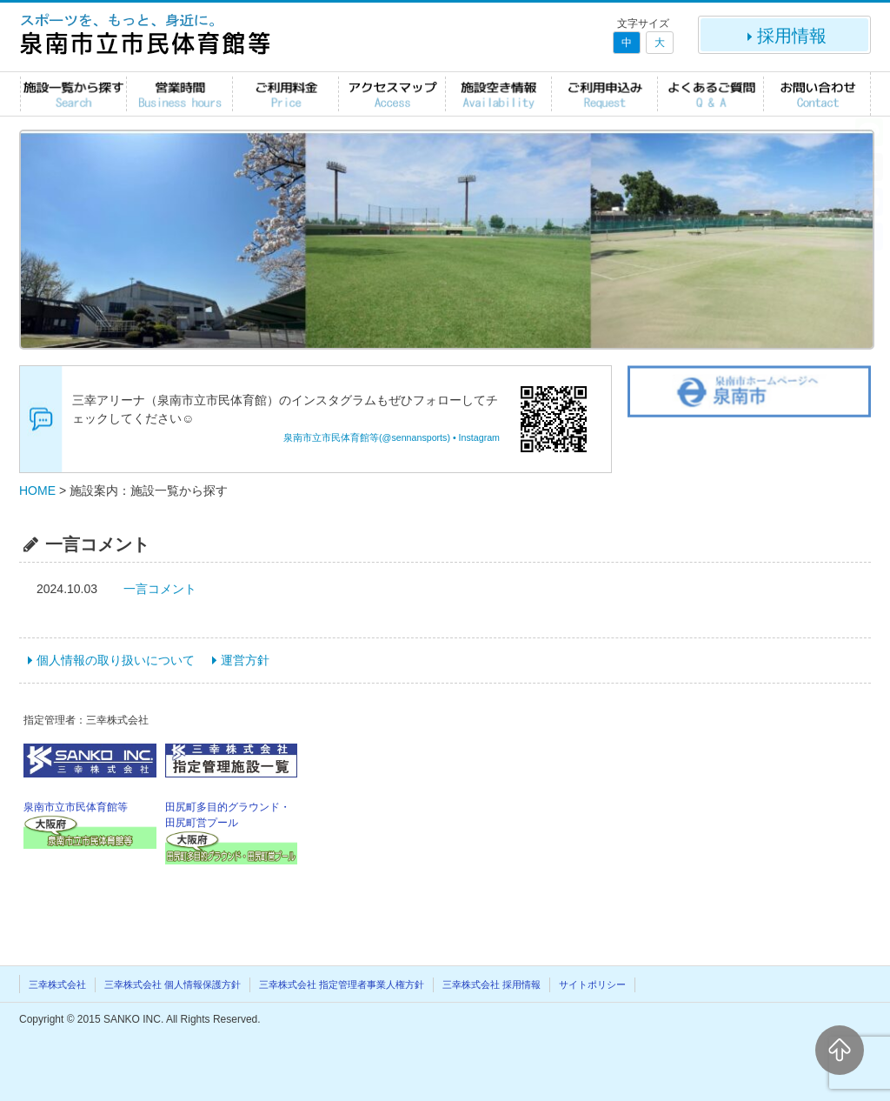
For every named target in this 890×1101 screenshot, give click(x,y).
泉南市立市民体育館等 (331, 437)
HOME (37, 490)
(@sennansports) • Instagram (439, 437)
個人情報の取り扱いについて (116, 660)
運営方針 (245, 660)
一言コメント (159, 589)
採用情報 (785, 35)
